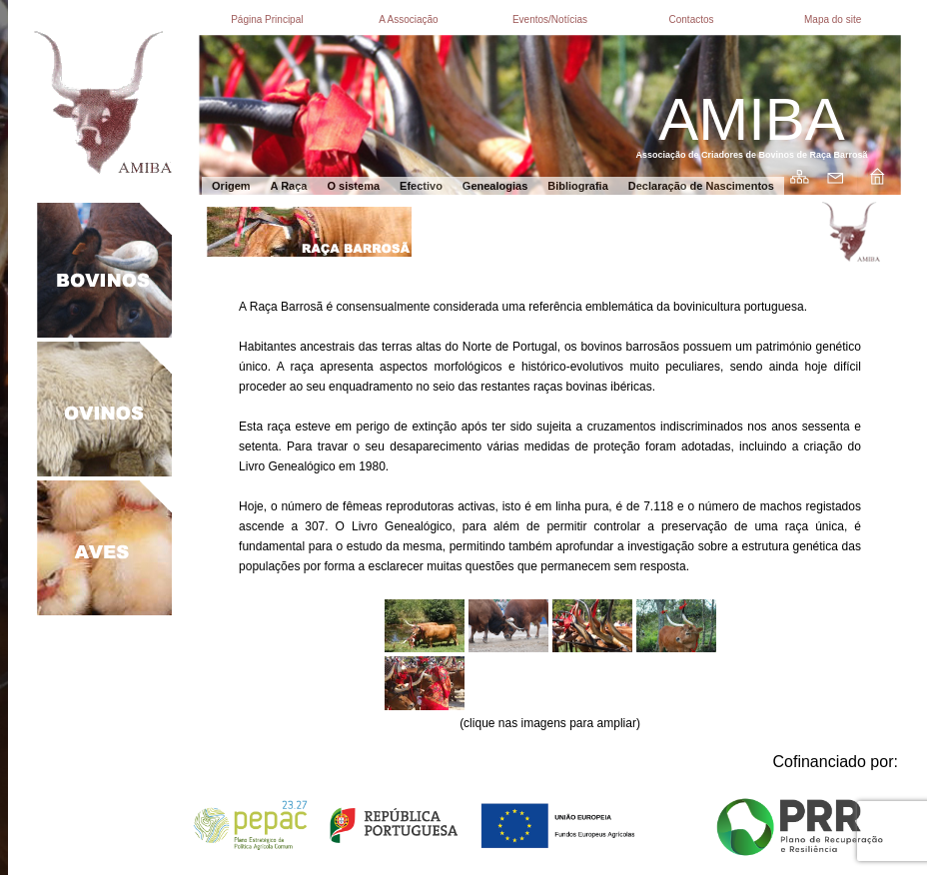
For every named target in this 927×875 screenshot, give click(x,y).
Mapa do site (832, 19)
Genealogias (495, 186)
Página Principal (267, 19)
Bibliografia (577, 186)
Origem (231, 186)
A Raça (289, 186)
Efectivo (421, 186)
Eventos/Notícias (549, 19)
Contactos (691, 19)
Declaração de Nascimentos (701, 186)
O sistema (353, 186)
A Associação (408, 19)
